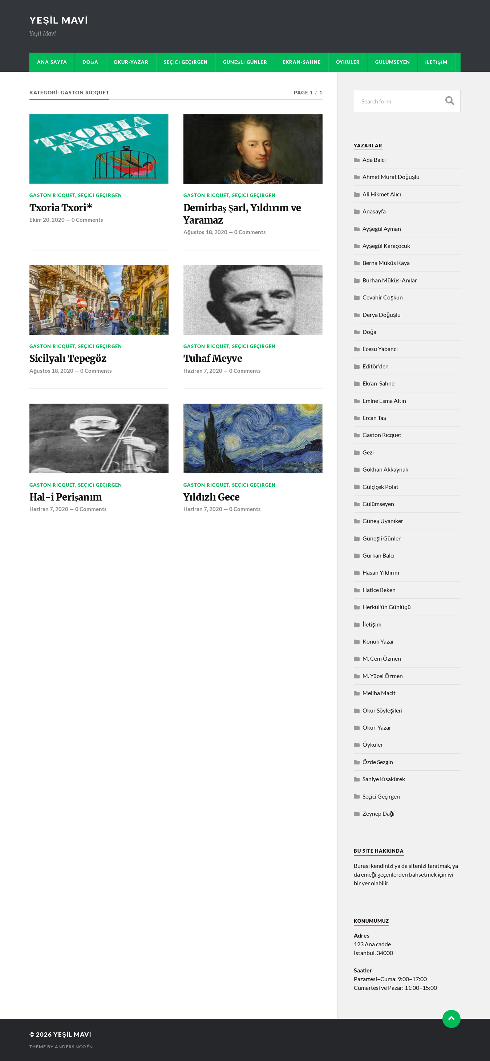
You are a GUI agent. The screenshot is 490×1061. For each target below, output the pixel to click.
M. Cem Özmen (382, 658)
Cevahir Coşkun (383, 297)
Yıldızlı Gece (211, 497)
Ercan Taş (374, 417)
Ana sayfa (52, 62)
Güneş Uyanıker (383, 520)
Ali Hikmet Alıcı (382, 194)
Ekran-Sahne (302, 62)
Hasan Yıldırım (381, 572)
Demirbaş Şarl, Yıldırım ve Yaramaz (242, 214)
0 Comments (87, 219)
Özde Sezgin (378, 761)
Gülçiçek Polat (380, 486)
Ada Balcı (374, 159)
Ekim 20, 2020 (47, 219)
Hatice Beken (379, 589)
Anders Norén (74, 1046)
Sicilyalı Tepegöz (68, 359)
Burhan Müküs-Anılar (390, 280)
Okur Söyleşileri (382, 710)
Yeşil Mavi (58, 20)
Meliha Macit (379, 692)
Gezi (368, 452)
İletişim (436, 62)
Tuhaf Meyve (213, 359)
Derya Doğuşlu (382, 314)
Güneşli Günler (245, 62)
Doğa (90, 62)
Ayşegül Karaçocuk (386, 245)
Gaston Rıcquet (52, 195)
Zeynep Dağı (378, 813)
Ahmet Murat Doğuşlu (391, 176)
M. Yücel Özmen (383, 675)
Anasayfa (374, 211)
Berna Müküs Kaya (386, 262)
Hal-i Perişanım (66, 497)
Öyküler (348, 62)
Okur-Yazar (131, 62)
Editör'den (376, 366)
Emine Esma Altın (384, 400)
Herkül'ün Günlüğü (387, 606)
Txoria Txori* (61, 208)
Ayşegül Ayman (382, 228)
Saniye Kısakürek (384, 778)
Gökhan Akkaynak (385, 469)
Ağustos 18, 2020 (205, 232)
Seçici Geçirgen (186, 62)
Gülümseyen (392, 62)
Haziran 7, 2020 (202, 370)
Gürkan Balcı (378, 555)
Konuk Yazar (378, 641)
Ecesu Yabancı (380, 348)
